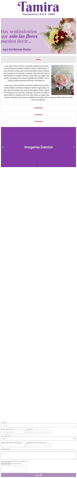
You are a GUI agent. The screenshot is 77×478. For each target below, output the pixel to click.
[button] (3, 147)
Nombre (4, 422)
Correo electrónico (7, 429)
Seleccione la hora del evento (36, 442)
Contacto (29, 429)
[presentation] (14, 469)
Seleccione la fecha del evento (11, 442)
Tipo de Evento (6, 436)
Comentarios (5, 449)
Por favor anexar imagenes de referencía (14, 461)
